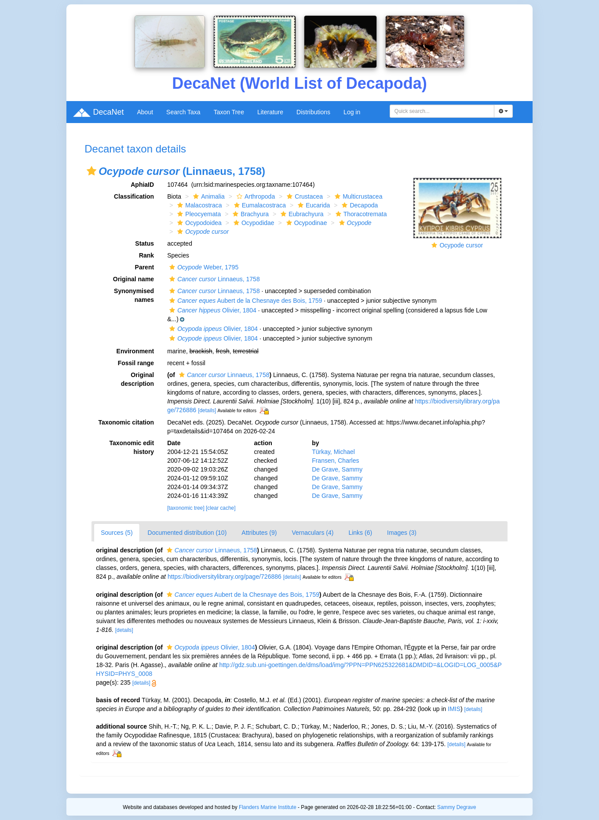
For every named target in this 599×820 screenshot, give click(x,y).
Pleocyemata (198, 214)
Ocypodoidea (198, 222)
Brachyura (249, 214)
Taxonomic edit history (131, 447)
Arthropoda (254, 196)
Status (144, 243)
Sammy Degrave (456, 807)
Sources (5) (116, 532)
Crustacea (304, 196)
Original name (133, 279)
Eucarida (313, 205)
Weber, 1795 (202, 267)
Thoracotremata (360, 214)
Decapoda (359, 205)
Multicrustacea (357, 196)
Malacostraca (198, 205)
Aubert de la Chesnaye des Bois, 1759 (244, 300)
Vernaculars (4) (312, 532)
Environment (135, 351)
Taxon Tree (229, 112)
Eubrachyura (300, 214)
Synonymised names (134, 295)
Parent (144, 267)
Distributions (313, 112)
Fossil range (136, 362)
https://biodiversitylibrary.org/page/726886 (224, 576)
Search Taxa (183, 112)
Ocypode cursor (461, 245)
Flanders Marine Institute (267, 807)
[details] (207, 410)
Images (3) (401, 532)
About (145, 112)
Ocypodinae (305, 222)
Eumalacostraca (259, 205)
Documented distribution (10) (187, 532)
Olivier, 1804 (211, 310)
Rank (146, 255)
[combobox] (442, 111)
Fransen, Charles (335, 460)
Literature (270, 112)
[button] (91, 171)
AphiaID (142, 184)
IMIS (454, 708)
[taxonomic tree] (186, 508)
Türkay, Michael (333, 451)
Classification (134, 196)
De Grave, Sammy (337, 469)
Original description (137, 379)
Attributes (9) (259, 532)
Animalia (208, 196)
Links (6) (360, 532)
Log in (351, 112)
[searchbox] (442, 111)
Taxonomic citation (126, 422)
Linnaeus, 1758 (213, 279)
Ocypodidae (252, 222)
